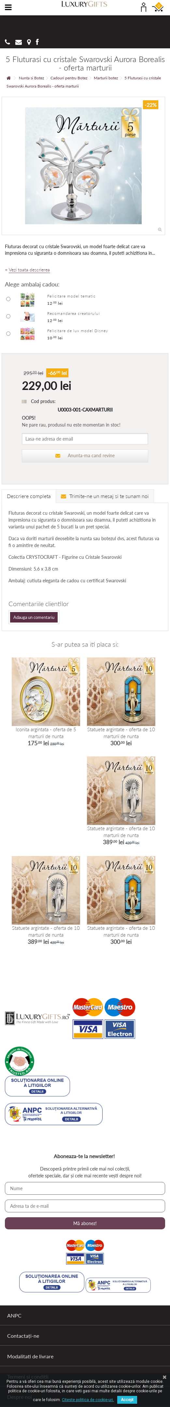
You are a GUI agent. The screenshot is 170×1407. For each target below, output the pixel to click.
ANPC (14, 1315)
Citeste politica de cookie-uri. (88, 1400)
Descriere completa (29, 496)
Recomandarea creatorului (73, 313)
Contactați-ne (23, 1336)
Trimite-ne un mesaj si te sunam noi (105, 496)
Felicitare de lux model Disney (77, 330)
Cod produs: (43, 401)
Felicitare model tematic (71, 296)
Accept (127, 1400)
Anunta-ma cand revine (85, 455)
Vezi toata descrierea (29, 269)
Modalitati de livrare (30, 1356)
